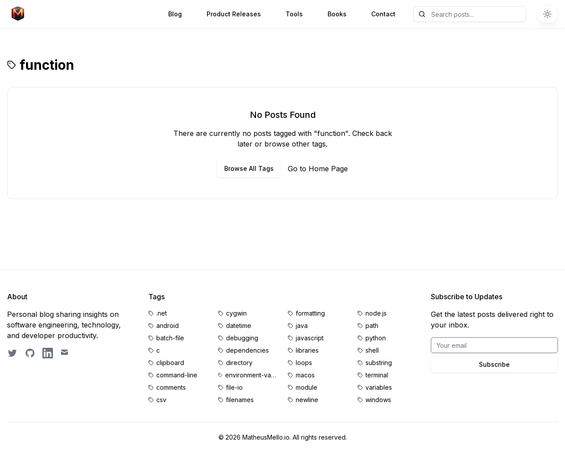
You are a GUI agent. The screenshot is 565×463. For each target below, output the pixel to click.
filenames (240, 399)
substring (378, 362)
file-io (234, 387)
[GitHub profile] (30, 353)
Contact (383, 14)
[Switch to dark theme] (547, 14)
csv (161, 399)
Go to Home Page (318, 168)
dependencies (247, 350)
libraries (307, 350)
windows (378, 399)
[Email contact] (65, 353)
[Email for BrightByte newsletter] (494, 345)
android (167, 325)
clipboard (170, 362)
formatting (310, 313)
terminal (376, 375)
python (375, 338)
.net (161, 313)
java (302, 325)
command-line (176, 375)
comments (171, 387)
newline (307, 399)
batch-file (170, 338)
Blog (175, 14)
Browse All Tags (249, 168)
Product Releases (234, 14)
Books (337, 14)
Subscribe (494, 364)
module (306, 387)
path (371, 325)
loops (304, 362)
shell (372, 350)
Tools (294, 14)
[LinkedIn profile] (47, 353)
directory (239, 362)
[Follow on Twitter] (12, 353)
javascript (310, 338)
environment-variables (251, 375)
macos (305, 375)
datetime (238, 325)
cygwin (236, 313)
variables (378, 387)
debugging (242, 338)
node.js (376, 313)
